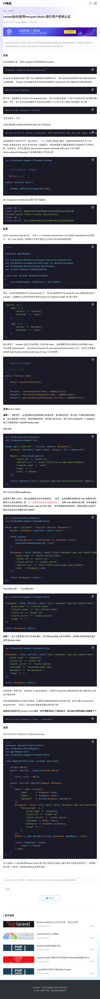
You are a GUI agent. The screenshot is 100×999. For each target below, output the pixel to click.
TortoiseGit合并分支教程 (48, 934)
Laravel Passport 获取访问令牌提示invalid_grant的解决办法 (63, 957)
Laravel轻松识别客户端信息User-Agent (54, 969)
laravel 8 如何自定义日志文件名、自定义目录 (57, 922)
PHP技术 (11, 11)
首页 (4, 11)
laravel (43, 141)
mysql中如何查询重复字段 (49, 946)
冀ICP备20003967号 (58, 990)
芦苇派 (47, 990)
